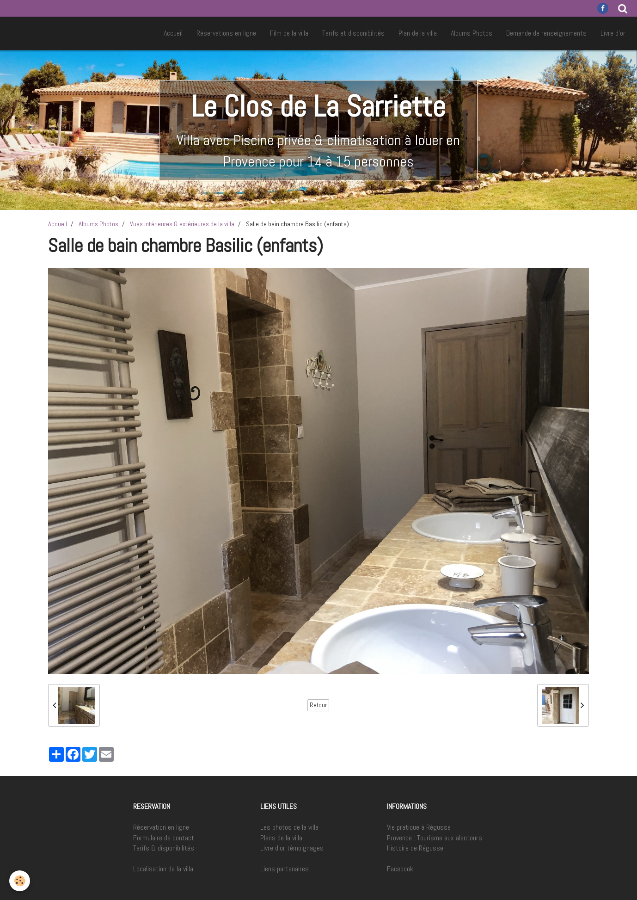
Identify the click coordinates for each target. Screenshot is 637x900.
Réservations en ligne (226, 33)
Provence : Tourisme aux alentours (434, 838)
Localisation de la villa (163, 869)
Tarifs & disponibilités (163, 848)
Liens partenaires (284, 869)
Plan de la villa (417, 33)
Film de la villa (289, 33)
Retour (318, 705)
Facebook (400, 869)
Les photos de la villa (289, 827)
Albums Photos (471, 33)
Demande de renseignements (546, 33)
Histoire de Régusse (415, 848)
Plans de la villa (281, 838)
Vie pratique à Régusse (419, 827)
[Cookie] (19, 880)
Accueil (173, 33)
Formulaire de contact (163, 838)
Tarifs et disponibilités (353, 33)
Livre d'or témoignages (292, 848)
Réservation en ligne (161, 827)
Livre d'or (612, 33)
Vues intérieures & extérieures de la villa (182, 224)
